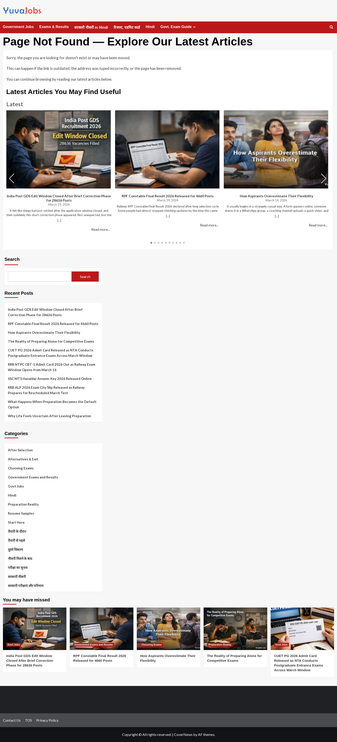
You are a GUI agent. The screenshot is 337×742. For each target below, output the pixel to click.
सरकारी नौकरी (17, 577)
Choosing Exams (21, 468)
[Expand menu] (194, 27)
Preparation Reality (23, 504)
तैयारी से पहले (16, 540)
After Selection (20, 450)
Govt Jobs (16, 486)
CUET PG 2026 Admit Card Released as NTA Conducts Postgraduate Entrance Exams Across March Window (50, 353)
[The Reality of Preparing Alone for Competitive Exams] (235, 629)
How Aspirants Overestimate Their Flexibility (276, 196)
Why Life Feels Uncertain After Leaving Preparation (49, 416)
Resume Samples (21, 513)
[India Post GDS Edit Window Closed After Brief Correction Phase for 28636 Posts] (35, 629)
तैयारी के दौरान (17, 531)
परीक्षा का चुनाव (17, 567)
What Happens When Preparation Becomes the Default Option (52, 404)
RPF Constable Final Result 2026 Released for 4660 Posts (168, 196)
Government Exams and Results (33, 477)
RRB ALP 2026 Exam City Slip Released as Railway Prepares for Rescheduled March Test (46, 390)
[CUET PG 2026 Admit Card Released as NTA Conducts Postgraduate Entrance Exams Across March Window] (302, 629)
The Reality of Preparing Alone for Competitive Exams (51, 341)
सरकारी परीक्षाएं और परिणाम (25, 586)
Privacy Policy (47, 720)
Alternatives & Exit (23, 459)
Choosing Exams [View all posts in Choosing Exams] (152, 644)
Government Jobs (18, 27)
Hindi (150, 27)
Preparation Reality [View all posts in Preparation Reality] (219, 644)
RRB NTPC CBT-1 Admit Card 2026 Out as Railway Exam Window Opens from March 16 (51, 367)
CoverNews (183, 734)
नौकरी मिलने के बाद (20, 558)
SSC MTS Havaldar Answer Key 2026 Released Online (50, 379)
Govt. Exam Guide (178, 27)
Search (12, 259)
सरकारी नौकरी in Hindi (91, 27)
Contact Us (12, 720)
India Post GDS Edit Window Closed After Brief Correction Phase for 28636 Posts (59, 198)
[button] (324, 179)
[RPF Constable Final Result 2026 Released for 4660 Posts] (101, 629)
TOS (28, 720)
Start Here (16, 522)
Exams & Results (54, 27)
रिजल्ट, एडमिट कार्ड (127, 27)
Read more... (100, 229)
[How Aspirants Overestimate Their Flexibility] (168, 629)
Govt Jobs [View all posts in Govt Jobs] (14, 644)
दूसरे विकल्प (15, 549)
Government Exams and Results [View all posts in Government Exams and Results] (94, 644)
